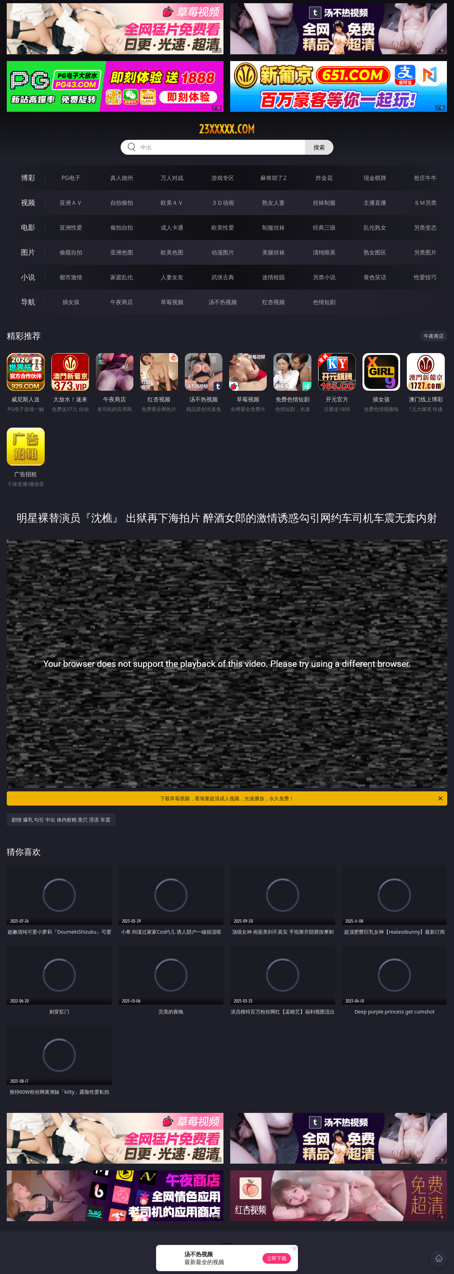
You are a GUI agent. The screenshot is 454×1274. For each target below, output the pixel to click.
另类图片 (425, 252)
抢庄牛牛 (425, 178)
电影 (28, 227)
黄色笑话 (375, 277)
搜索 (319, 147)
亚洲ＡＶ (71, 203)
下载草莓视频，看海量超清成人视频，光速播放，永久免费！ (302, 798)
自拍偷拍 (121, 203)
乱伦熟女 (375, 227)
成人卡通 (172, 227)
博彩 (28, 177)
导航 (28, 302)
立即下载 (277, 1258)
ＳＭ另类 (425, 203)
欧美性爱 (222, 227)
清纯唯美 (324, 252)
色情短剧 (324, 302)
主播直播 (375, 203)
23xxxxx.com (227, 129)
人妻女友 (172, 277)
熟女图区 (375, 252)
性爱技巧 (425, 277)
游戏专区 (222, 178)
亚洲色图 (121, 252)
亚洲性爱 (71, 227)
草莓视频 (172, 302)
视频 (28, 202)
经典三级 (324, 227)
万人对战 (172, 178)
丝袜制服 (324, 203)
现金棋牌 (375, 178)
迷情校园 (273, 277)
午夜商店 (121, 302)
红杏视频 (273, 302)
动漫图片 (222, 252)
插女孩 (70, 302)
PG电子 (70, 178)
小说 (28, 277)
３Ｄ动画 (222, 203)
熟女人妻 (273, 203)
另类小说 (324, 277)
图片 (28, 252)
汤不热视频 (223, 302)
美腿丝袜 (273, 252)
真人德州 (121, 178)
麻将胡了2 (273, 178)
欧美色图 (172, 252)
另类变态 (425, 227)
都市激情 (71, 277)
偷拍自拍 (121, 227)
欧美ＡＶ (172, 203)
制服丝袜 (273, 227)
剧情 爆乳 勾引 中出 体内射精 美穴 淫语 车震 (61, 819)
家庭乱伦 (121, 277)
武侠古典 (222, 277)
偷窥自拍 (71, 252)
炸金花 (324, 178)
